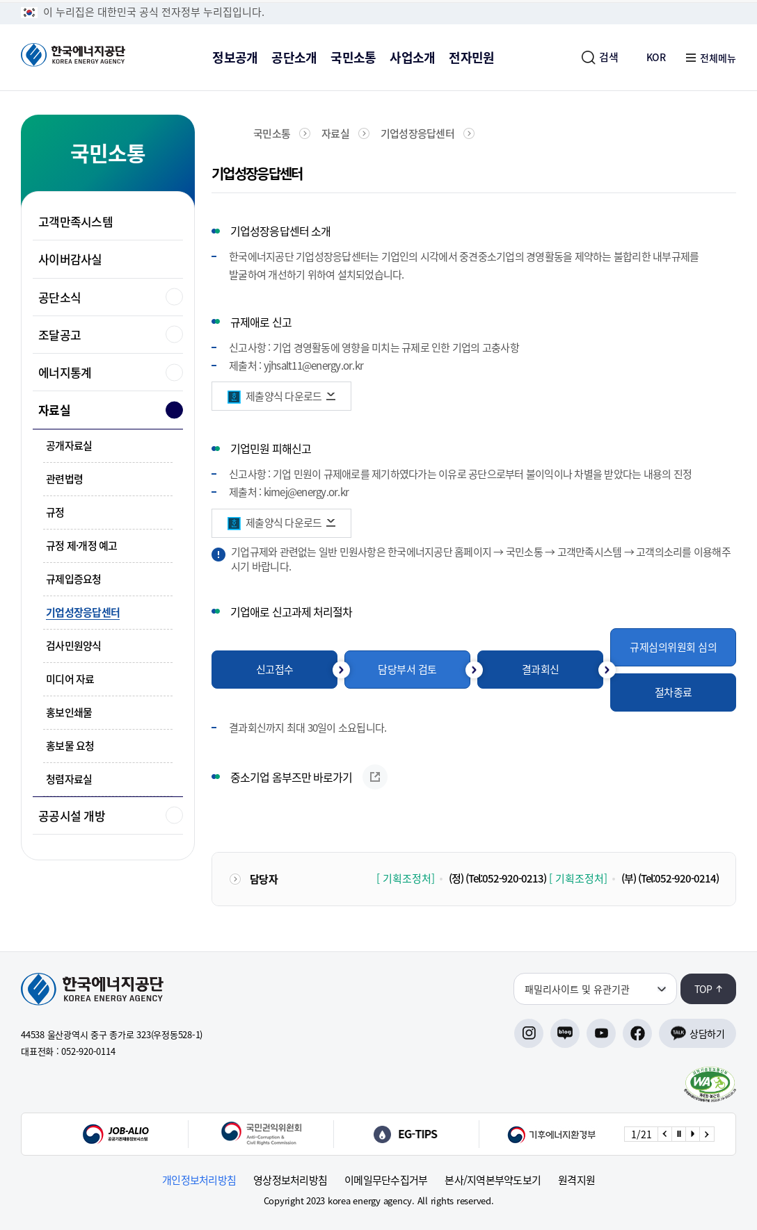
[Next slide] (706, 1134)
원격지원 (576, 1180)
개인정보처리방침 (199, 1180)
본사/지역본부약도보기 (493, 1180)
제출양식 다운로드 (283, 396)
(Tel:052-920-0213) (505, 878)
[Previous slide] (664, 1134)
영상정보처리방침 (290, 1180)
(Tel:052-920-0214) (678, 878)
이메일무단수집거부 (385, 1180)
